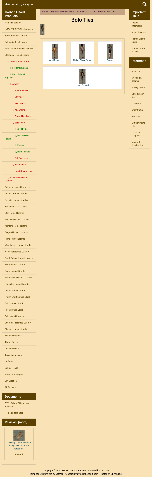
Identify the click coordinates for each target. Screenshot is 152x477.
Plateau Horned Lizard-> (16, 329)
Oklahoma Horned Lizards (62, 11)
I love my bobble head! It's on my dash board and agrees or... (19, 440)
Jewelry (101, 11)
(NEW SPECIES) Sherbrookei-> (19, 29)
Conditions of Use (138, 95)
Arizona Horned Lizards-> (16, 193)
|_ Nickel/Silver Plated (17, 137)
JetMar (59, 474)
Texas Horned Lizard (86, 11)
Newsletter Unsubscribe (137, 144)
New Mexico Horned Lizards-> (19, 48)
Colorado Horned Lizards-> (17, 187)
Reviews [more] (16, 422)
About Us (136, 71)
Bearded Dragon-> (13, 335)
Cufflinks (9, 361)
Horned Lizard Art (13, 22)
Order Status (137, 110)
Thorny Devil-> (11, 342)
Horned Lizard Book (14, 413)
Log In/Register (24, 4)
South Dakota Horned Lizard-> (19, 258)
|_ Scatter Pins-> (16, 90)
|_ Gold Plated (16, 129)
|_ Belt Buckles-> (16, 158)
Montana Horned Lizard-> (17, 226)
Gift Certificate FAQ (138, 124)
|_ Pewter (14, 145)
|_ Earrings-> (14, 97)
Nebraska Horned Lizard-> (17, 251)
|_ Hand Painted (17, 151)
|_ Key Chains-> (16, 110)
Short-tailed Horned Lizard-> (18, 323)
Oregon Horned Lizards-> (16, 232)
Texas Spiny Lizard (13, 355)
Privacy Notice (138, 87)
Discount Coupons (136, 134)
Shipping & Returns (137, 79)
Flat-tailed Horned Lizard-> (17, 284)
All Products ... (11, 387)
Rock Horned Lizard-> (15, 310)
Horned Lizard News (138, 40)
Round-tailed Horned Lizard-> (18, 277)
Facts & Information (137, 24)
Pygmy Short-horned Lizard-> (18, 297)
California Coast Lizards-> (17, 42)
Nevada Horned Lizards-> (16, 200)
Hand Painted (82, 78)
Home (9, 4)
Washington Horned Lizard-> (18, 245)
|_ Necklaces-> (15, 103)
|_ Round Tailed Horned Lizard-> (17, 179)
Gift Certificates (12, 381)
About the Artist (139, 32)
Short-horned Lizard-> (15, 264)
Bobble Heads (11, 368)
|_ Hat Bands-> (15, 164)
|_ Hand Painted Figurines (15, 76)
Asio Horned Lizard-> (14, 303)
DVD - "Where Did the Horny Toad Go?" (17, 405)
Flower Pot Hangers (14, 374)
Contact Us (137, 103)
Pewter (110, 53)
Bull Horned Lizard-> (14, 316)
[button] (144, 4)
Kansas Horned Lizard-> (16, 206)
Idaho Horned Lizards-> (16, 239)
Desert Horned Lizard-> (15, 290)
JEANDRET (116, 474)
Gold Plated (54, 53)
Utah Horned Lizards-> (15, 213)
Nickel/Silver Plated (82, 53)
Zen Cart (104, 470)
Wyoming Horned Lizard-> (17, 219)
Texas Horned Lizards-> (16, 35)
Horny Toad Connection (74, 470)
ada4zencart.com (89, 474)
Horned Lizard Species (138, 50)
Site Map (136, 116)
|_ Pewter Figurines (16, 68)
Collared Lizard (12, 348)
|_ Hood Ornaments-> (18, 171)
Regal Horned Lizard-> (15, 271)
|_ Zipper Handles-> (18, 116)
